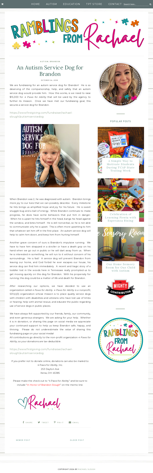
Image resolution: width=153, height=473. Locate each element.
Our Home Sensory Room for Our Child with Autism (120, 267)
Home (35, 4)
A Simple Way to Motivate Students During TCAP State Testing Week (121, 165)
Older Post (76, 440)
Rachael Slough (86, 469)
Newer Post (24, 440)
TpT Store (94, 4)
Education (71, 4)
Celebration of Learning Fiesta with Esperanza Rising (120, 217)
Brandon (55, 61)
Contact (115, 4)
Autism (51, 4)
